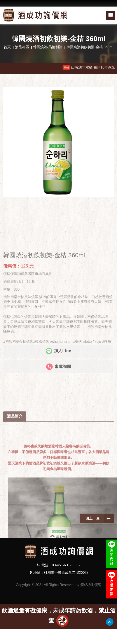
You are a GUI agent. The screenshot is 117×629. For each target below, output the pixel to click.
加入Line (58, 376)
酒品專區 (22, 47)
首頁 (7, 47)
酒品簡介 (15, 452)
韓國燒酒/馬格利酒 (47, 47)
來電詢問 (58, 392)
